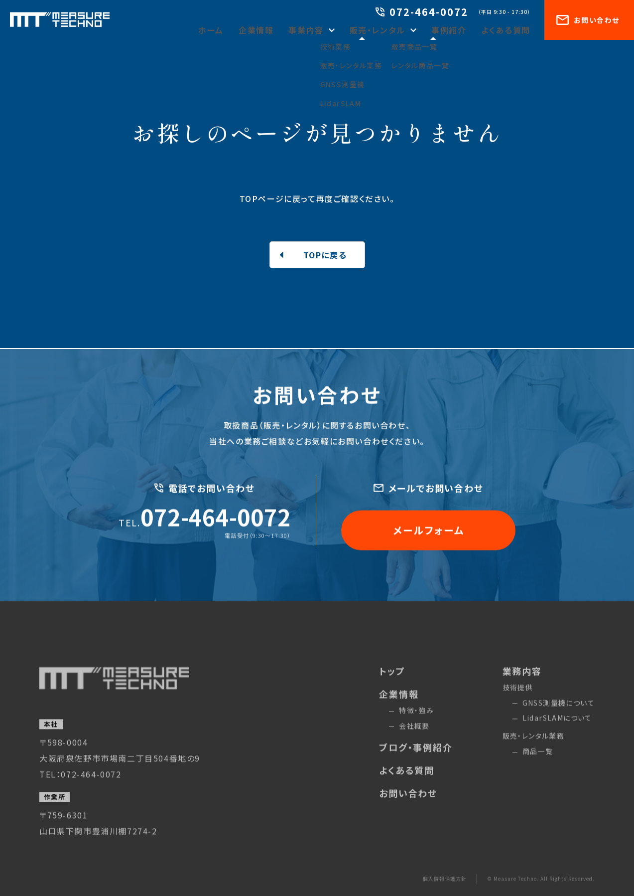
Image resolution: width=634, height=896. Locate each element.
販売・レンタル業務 (534, 750)
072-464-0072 (422, 12)
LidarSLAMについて (557, 732)
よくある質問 (509, 30)
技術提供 (518, 702)
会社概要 (414, 740)
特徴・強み (416, 724)
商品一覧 (537, 765)
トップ (392, 685)
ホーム (242, 30)
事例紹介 (457, 30)
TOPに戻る (325, 255)
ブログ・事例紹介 (415, 761)
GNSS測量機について (558, 717)
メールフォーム (428, 533)
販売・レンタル (393, 30)
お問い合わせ (587, 20)
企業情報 (282, 30)
